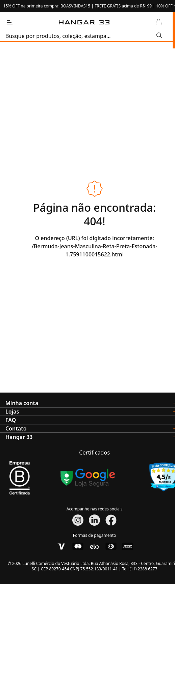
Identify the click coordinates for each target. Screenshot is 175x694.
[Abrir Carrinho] (158, 22)
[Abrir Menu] (9, 22)
